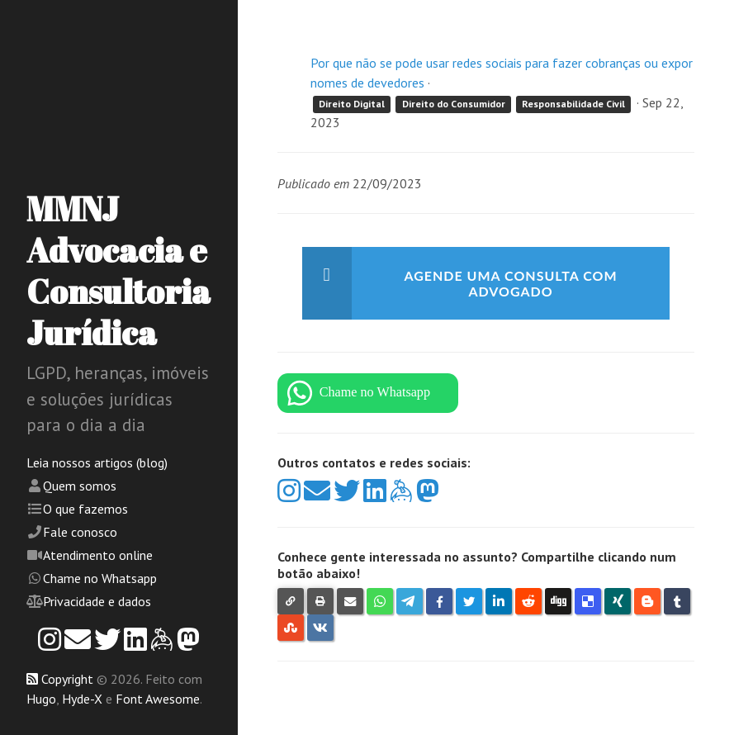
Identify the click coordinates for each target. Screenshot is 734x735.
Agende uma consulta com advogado (510, 283)
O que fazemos (85, 508)
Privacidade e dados (97, 601)
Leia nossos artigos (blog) (97, 462)
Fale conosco (80, 532)
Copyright (67, 679)
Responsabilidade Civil (573, 103)
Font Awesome (158, 698)
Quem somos (79, 485)
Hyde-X (82, 698)
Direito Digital (352, 103)
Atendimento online (98, 555)
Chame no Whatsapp (100, 578)
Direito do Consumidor (453, 103)
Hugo (41, 698)
